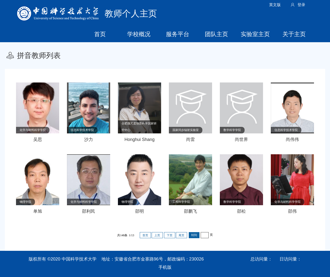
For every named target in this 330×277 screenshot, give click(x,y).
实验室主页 (255, 34)
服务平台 (177, 34)
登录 (301, 5)
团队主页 (216, 34)
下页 (170, 235)
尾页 (181, 235)
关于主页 (294, 34)
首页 (100, 34)
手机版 (165, 267)
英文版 (275, 5)
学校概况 (138, 34)
